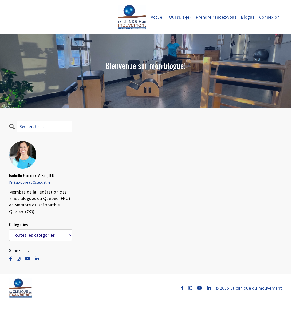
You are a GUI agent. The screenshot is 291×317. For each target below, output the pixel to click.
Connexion (269, 17)
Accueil (157, 17)
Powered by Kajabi (268, 305)
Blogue (248, 17)
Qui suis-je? (180, 17)
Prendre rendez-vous (216, 17)
